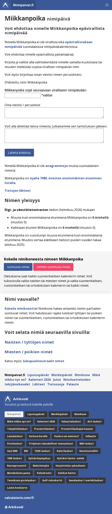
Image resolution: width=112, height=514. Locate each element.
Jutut (57, 379)
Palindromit (44, 473)
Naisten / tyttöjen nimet (29, 342)
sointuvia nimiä (18, 267)
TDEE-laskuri (42, 451)
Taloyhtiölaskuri (17, 429)
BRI (26, 451)
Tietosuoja (55, 384)
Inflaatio (91, 436)
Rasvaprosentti (16, 465)
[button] (107, 5)
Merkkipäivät (61, 375)
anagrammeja (56, 166)
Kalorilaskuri (65, 451)
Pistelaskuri (14, 443)
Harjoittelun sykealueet (70, 465)
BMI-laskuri (87, 443)
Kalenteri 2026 (40, 379)
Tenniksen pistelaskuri (21, 480)
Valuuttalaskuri (71, 421)
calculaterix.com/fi (19, 498)
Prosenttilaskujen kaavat (77, 429)
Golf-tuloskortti (52, 480)
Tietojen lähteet (18, 190)
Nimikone (82, 375)
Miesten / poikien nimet (29, 351)
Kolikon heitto (67, 473)
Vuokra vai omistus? (66, 436)
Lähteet (38, 384)
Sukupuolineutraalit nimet (43, 361)
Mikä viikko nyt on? (19, 421)
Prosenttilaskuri (44, 429)
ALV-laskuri (94, 421)
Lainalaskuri (15, 436)
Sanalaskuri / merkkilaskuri (86, 480)
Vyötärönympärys (39, 458)
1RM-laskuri (14, 458)
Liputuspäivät (38, 375)
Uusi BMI (12, 451)
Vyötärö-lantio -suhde (70, 458)
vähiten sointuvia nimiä (53, 267)
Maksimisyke (41, 465)
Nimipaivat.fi (23, 5)
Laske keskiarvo (17, 487)
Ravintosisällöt (88, 451)
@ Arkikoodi (14, 507)
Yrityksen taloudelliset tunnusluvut (51, 443)
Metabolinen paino (18, 473)
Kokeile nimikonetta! (21, 308)
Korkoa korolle (38, 436)
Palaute (73, 384)
